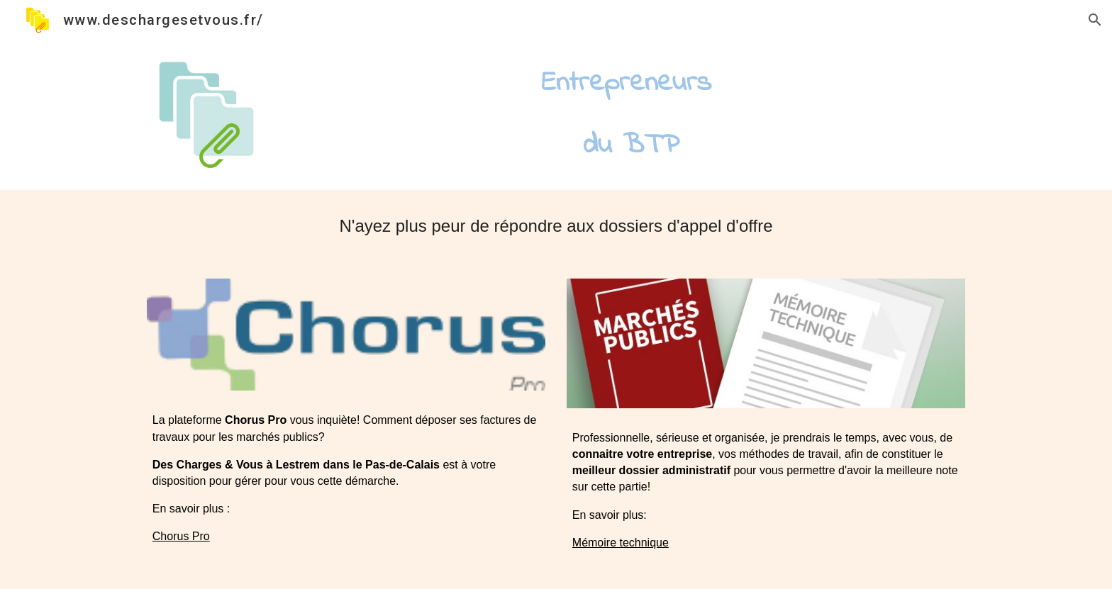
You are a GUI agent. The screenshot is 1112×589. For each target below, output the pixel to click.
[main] (626, 115)
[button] (1095, 20)
